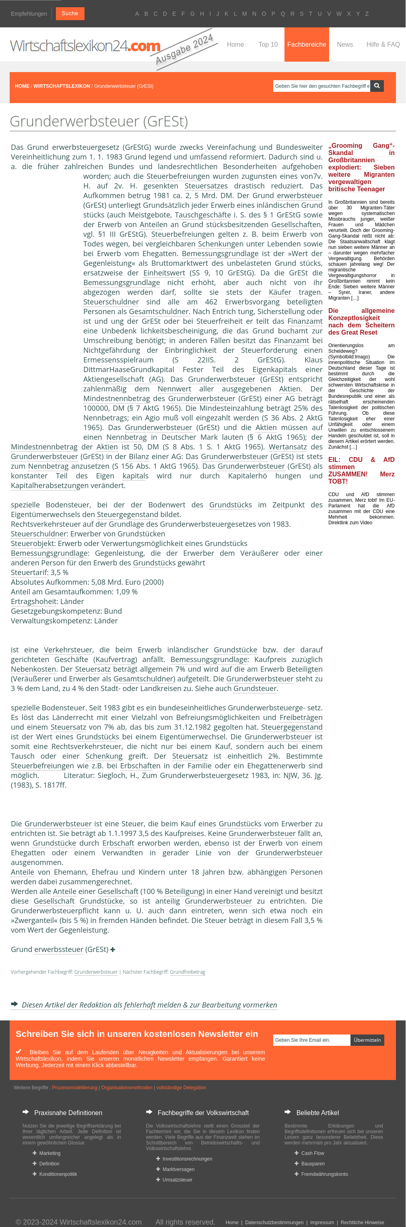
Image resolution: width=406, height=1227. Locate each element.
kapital (134, 475)
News (345, 44)
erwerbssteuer (58, 949)
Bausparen (310, 1164)
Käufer (280, 292)
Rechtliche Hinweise (362, 1222)
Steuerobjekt (32, 543)
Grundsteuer (254, 688)
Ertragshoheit (33, 601)
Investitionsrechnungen (184, 1159)
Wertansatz (288, 446)
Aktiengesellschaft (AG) (123, 379)
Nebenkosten (33, 669)
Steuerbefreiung (173, 176)
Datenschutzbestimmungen (274, 1222)
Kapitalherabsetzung (45, 485)
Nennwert (175, 388)
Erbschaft (136, 765)
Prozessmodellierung (74, 1087)
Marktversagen (175, 1169)
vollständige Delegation (181, 1087)
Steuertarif (29, 572)
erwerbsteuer (300, 195)
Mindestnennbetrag (116, 398)
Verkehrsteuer (68, 649)
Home (235, 44)
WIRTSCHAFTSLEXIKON (61, 86)
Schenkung (216, 243)
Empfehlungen (29, 13)
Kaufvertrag (115, 659)
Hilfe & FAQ (383, 44)
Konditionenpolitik (55, 1174)
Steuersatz (202, 185)
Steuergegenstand (128, 514)
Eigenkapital (273, 369)
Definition (46, 1164)
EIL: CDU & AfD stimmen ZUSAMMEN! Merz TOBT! (361, 470)
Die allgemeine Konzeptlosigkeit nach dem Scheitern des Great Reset (361, 321)
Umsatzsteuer (174, 1180)
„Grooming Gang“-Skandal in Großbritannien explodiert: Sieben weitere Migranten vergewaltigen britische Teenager (361, 167)
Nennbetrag (126, 437)
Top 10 (268, 44)
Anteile (151, 224)
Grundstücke (236, 649)
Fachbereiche (306, 44)
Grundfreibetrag (187, 971)
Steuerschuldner (111, 301)
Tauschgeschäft (201, 214)
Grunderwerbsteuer (221, 379)
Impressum (322, 1222)
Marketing (46, 1153)
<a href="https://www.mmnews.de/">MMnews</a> (43, 305)
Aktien (290, 388)
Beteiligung (183, 891)
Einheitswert (164, 272)
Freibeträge (299, 717)
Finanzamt (305, 321)
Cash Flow (309, 1153)
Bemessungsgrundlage (220, 253)
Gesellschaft (291, 224)
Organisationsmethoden (126, 1087)
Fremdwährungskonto (321, 1174)
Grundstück (229, 504)
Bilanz (139, 456)
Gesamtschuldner (159, 311)
